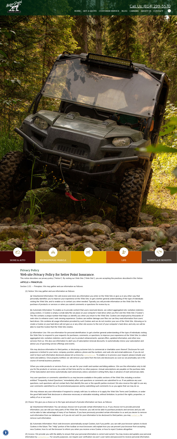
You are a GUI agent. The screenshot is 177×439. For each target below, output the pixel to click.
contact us (135, 415)
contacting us (89, 355)
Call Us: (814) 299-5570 (150, 6)
